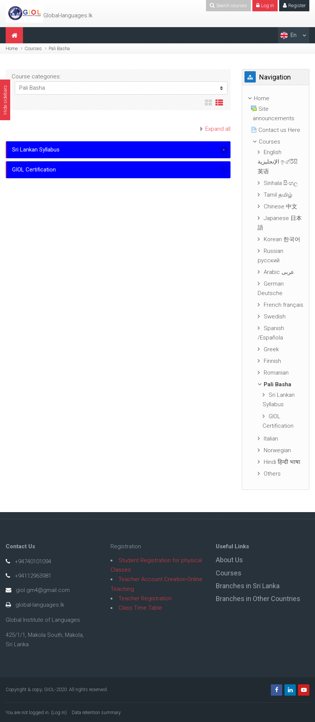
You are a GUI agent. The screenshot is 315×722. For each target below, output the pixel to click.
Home (12, 48)
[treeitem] (275, 98)
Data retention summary (96, 712)
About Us (229, 560)
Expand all (217, 128)
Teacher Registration (145, 598)
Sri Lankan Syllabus (36, 149)
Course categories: (36, 76)
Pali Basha (59, 48)
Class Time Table (140, 607)
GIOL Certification (34, 169)
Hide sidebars (5, 100)
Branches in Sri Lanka (248, 586)
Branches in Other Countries (258, 599)
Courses (33, 48)
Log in (58, 712)
